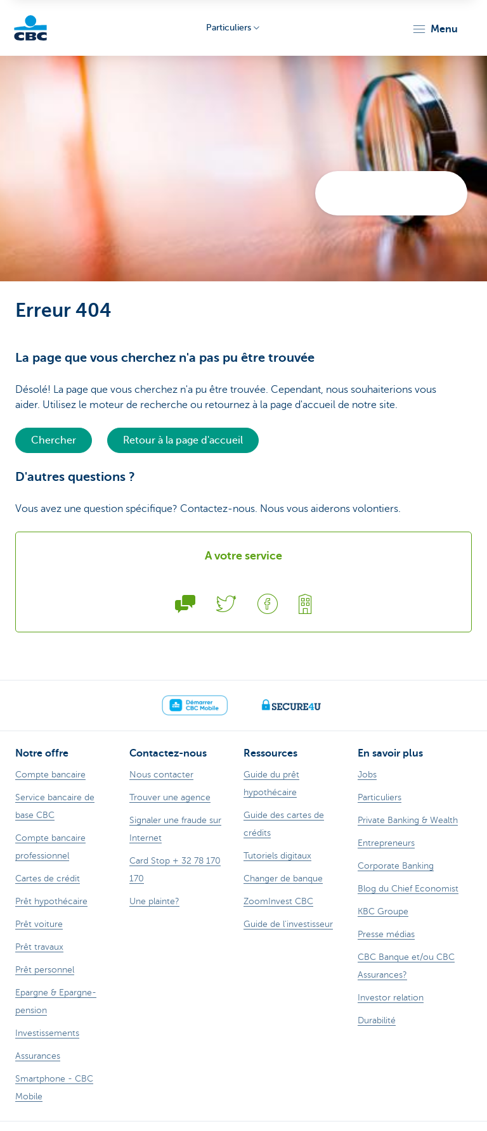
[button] (435, 29)
